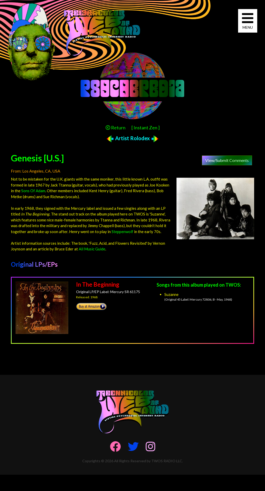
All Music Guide (92, 249)
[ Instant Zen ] (145, 127)
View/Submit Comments (227, 160)
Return (116, 127)
